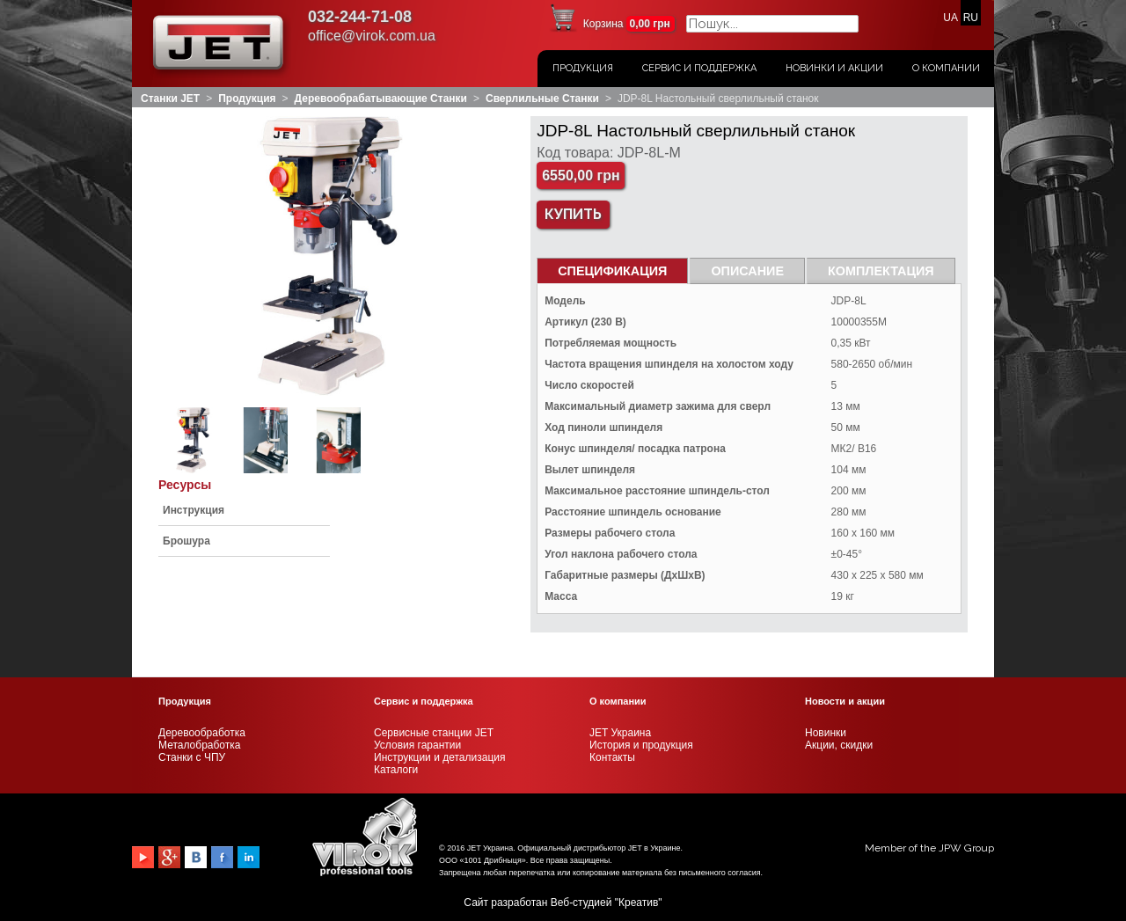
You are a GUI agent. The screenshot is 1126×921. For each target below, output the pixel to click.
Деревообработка (201, 733)
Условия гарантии (417, 745)
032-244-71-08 (360, 17)
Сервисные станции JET (434, 733)
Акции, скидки (839, 745)
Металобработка (199, 745)
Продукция (582, 68)
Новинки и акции (834, 68)
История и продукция (641, 745)
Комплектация (881, 271)
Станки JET (170, 98)
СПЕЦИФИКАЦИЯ (612, 271)
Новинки (825, 733)
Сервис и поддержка (699, 68)
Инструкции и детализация (439, 757)
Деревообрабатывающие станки (381, 98)
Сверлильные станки (542, 98)
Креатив (638, 902)
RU (970, 17)
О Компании (946, 68)
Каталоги (396, 770)
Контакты (612, 757)
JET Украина (620, 733)
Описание (747, 271)
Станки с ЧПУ (191, 757)
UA (950, 17)
